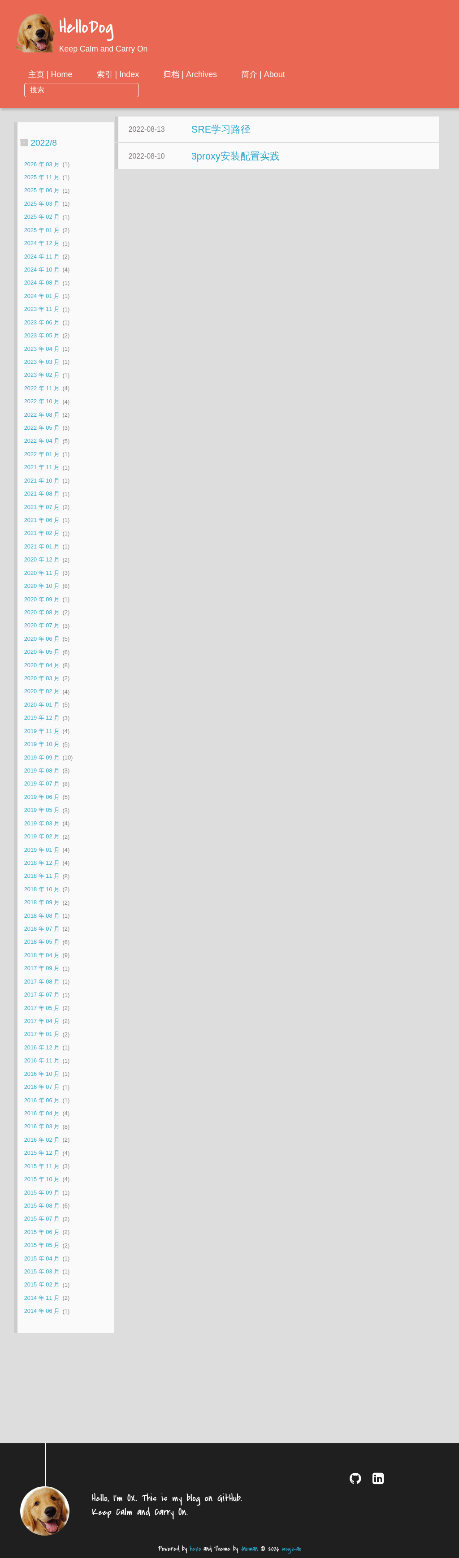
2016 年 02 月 (42, 1124)
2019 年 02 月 (42, 821)
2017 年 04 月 (42, 1006)
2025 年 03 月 (42, 188)
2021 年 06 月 (42, 505)
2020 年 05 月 (42, 637)
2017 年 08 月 (42, 966)
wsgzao (291, 1549)
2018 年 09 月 (42, 887)
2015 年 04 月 (42, 1243)
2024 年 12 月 (42, 228)
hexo (195, 1549)
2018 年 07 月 (42, 914)
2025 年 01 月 (42, 214)
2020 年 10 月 (42, 571)
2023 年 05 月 (42, 320)
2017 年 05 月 (42, 992)
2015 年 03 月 (42, 1256)
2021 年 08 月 (42, 478)
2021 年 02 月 (42, 518)
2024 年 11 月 (42, 241)
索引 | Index (190, 74)
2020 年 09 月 (42, 584)
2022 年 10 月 (42, 386)
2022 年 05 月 (42, 413)
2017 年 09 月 (42, 953)
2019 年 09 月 (42, 742)
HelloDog (86, 28)
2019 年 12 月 (42, 702)
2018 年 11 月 (42, 861)
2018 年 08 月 (42, 900)
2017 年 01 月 (42, 1019)
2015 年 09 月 (42, 1177)
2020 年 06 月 (42, 623)
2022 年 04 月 (42, 426)
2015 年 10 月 (42, 1164)
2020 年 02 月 (42, 676)
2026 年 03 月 (42, 149)
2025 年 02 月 (42, 202)
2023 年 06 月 (42, 307)
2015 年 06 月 (42, 1216)
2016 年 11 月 (42, 1045)
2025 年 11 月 (42, 162)
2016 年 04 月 (42, 1098)
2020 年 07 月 (42, 610)
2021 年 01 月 (42, 531)
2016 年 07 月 (42, 1072)
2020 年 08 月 (42, 597)
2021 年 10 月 (42, 465)
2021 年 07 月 (42, 491)
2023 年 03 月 (42, 347)
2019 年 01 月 (42, 834)
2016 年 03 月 (42, 1111)
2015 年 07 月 (42, 1203)
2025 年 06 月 (42, 175)
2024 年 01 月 (42, 280)
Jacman (249, 1549)
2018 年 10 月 (42, 874)
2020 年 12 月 (42, 544)
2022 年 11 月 (42, 373)
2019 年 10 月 (42, 729)
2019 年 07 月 (42, 768)
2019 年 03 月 (42, 808)
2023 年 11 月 (42, 294)
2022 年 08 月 (42, 399)
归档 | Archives (263, 74)
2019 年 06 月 (42, 781)
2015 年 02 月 (42, 1269)
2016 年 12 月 (42, 1032)
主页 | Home (122, 74)
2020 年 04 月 (42, 650)
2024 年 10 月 (42, 254)
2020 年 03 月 (42, 663)
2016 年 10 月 (42, 1058)
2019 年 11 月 (42, 715)
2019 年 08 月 (42, 755)
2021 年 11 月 (42, 452)
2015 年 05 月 (42, 1230)
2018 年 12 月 (42, 848)
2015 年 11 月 (42, 1151)
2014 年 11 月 (42, 1282)
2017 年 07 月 (42, 979)
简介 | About (335, 74)
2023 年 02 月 (42, 360)
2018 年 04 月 (42, 940)
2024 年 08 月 (42, 267)
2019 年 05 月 (42, 795)
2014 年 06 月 (42, 1296)
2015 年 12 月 (42, 1138)
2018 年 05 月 (42, 927)
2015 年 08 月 (42, 1190)
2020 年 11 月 (42, 557)
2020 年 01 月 (42, 689)
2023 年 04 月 (42, 333)
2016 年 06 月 (42, 1085)
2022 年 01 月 (42, 439)
